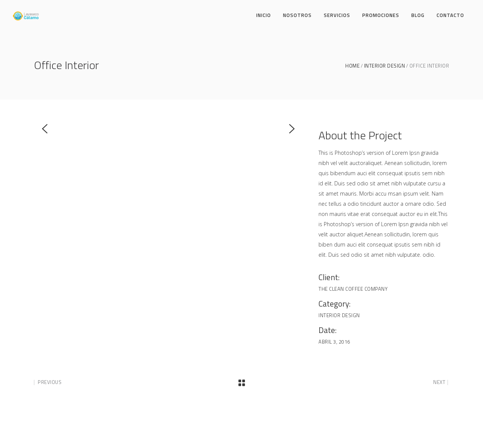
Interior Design (384, 65)
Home (352, 65)
